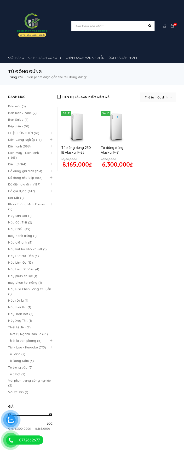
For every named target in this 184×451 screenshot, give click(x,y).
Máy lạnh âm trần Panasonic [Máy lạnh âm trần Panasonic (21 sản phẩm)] (147, 386)
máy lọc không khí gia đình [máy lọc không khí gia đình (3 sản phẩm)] (82, 395)
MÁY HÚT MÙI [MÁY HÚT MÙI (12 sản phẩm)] (113, 359)
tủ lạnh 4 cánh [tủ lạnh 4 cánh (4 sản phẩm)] (106, 413)
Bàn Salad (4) (18, 119)
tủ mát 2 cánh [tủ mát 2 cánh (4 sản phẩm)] (61, 422)
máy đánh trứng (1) (22, 236)
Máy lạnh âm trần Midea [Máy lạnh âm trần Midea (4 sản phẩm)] (121, 377)
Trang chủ (15, 77)
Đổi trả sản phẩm (64, 281)
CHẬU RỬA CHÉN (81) (23, 133)
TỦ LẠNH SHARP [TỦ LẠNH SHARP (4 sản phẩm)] (138, 404)
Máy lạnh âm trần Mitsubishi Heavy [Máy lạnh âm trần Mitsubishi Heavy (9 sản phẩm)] (37, 386)
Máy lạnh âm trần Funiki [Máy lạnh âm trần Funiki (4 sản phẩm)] (76, 377)
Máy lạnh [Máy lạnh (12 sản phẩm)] (18, 368)
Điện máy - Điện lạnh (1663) (23, 155)
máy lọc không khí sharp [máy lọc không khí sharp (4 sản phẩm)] (130, 395)
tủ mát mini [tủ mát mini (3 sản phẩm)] (140, 422)
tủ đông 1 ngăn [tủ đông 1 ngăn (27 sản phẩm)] (51, 431)
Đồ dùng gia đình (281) (25, 171)
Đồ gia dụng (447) (21, 191)
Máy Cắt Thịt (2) (20, 222)
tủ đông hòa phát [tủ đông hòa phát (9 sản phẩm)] (119, 431)
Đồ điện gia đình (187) (24, 184)
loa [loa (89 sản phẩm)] (42, 359)
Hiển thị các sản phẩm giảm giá (86, 97)
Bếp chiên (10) (18, 126)
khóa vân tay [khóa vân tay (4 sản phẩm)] (145, 350)
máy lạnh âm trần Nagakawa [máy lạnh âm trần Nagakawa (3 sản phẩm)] (94, 386)
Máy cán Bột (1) (20, 215)
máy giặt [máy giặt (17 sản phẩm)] (87, 359)
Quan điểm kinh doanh (111, 269)
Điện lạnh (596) (19, 146)
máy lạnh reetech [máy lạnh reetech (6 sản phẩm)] (144, 368)
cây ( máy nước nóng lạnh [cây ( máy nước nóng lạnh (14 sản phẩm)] (84, 350)
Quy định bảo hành (65, 269)
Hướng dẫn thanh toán (111, 276)
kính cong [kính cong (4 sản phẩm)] (19, 359)
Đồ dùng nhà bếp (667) (25, 177)
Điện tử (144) (17, 164)
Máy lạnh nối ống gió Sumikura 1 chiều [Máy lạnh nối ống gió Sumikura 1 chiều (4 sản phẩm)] (92, 368)
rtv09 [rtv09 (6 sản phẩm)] (90, 404)
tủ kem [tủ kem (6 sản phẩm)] (50, 413)
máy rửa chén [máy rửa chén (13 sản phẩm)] (143, 359)
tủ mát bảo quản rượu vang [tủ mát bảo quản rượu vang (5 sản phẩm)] (101, 422)
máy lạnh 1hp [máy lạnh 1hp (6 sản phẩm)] (44, 368)
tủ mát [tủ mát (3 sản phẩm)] (133, 413)
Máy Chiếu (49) (19, 229)
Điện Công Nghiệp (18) (25, 139)
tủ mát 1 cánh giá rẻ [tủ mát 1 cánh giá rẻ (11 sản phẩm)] (26, 422)
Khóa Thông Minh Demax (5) (27, 206)
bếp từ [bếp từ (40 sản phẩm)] (18, 350)
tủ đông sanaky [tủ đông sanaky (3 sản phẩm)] (154, 431)
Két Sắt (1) (16, 198)
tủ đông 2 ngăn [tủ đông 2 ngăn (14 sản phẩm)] (84, 431)
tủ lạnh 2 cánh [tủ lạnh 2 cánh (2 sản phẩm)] (76, 413)
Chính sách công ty (65, 275)
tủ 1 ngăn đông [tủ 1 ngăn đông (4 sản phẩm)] (23, 413)
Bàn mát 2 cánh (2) (22, 113)
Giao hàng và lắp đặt (110, 282)
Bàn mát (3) (17, 106)
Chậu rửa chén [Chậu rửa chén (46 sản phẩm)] (44, 350)
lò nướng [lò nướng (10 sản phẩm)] (64, 359)
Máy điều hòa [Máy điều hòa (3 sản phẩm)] (22, 404)
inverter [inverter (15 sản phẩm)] (120, 350)
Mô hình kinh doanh (65, 286)
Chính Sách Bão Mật (109, 288)
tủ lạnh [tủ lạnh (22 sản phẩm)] (111, 404)
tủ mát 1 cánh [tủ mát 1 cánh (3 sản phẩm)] (158, 413)
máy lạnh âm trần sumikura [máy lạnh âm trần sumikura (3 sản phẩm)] (32, 395)
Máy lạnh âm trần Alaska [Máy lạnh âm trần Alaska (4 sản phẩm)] (30, 377)
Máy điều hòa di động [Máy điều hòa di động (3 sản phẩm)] (57, 404)
